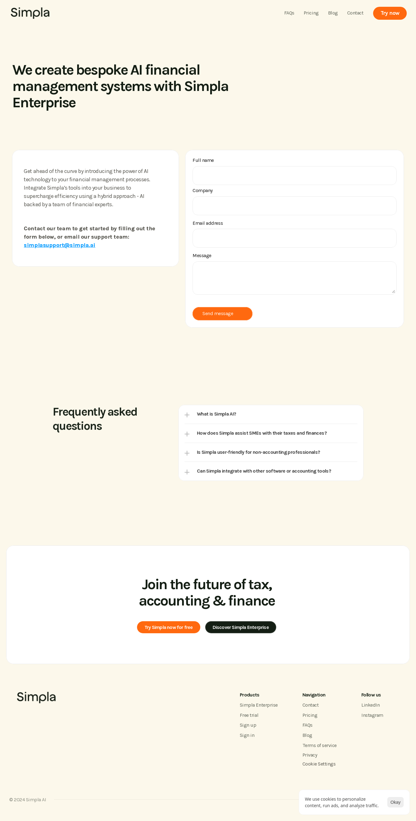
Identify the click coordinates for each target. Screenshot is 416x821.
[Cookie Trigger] (319, 764)
